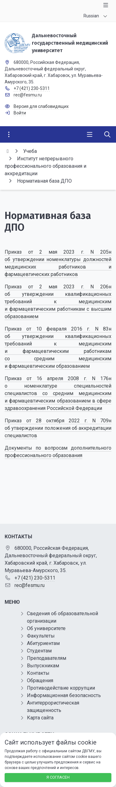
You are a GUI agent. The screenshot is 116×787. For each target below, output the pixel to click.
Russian (91, 15)
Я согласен (58, 777)
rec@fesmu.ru (28, 94)
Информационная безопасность (64, 695)
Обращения (40, 680)
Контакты (38, 673)
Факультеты (41, 636)
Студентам (39, 651)
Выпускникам (43, 666)
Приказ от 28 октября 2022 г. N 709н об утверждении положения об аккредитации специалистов (58, 428)
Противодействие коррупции (61, 688)
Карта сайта (40, 718)
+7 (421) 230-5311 (32, 88)
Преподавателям (46, 658)
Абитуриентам (43, 643)
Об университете (46, 628)
